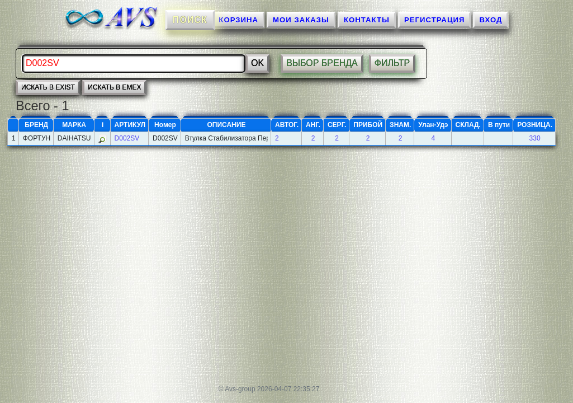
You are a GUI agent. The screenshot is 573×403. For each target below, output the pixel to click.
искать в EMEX (114, 87)
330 (535, 138)
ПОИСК (189, 20)
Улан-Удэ (433, 125)
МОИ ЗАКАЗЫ (301, 20)
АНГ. (313, 125)
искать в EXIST (48, 87)
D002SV (127, 138)
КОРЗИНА (238, 20)
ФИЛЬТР (392, 63)
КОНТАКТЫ (367, 20)
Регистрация (434, 20)
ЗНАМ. (400, 125)
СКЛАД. (468, 125)
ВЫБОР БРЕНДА (322, 63)
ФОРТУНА (36, 138)
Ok (257, 63)
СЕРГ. (337, 125)
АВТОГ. (287, 125)
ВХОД (490, 20)
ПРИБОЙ (367, 125)
